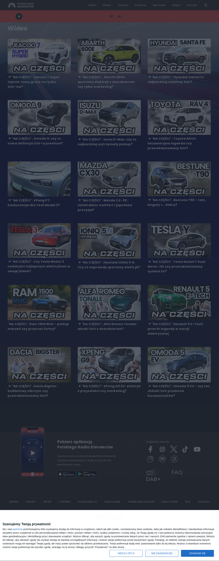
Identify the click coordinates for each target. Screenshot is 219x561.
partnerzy (18, 529)
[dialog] (109, 535)
